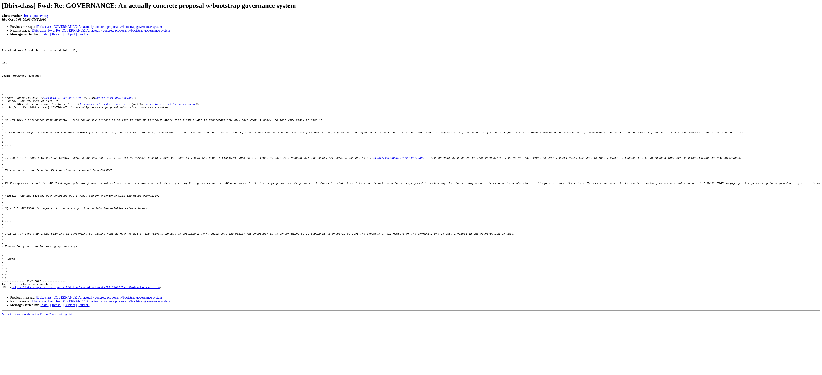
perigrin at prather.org (62, 109)
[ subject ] (70, 34)
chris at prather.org (35, 15)
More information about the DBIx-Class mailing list (37, 363)
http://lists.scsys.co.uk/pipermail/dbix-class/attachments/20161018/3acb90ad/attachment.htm (86, 336)
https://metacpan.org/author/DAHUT (399, 181)
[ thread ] (56, 34)
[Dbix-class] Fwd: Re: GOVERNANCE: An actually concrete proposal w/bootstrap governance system (100, 30)
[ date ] (44, 34)
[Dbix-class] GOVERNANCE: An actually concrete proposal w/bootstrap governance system (99, 26)
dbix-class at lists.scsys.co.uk (104, 117)
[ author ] (84, 34)
